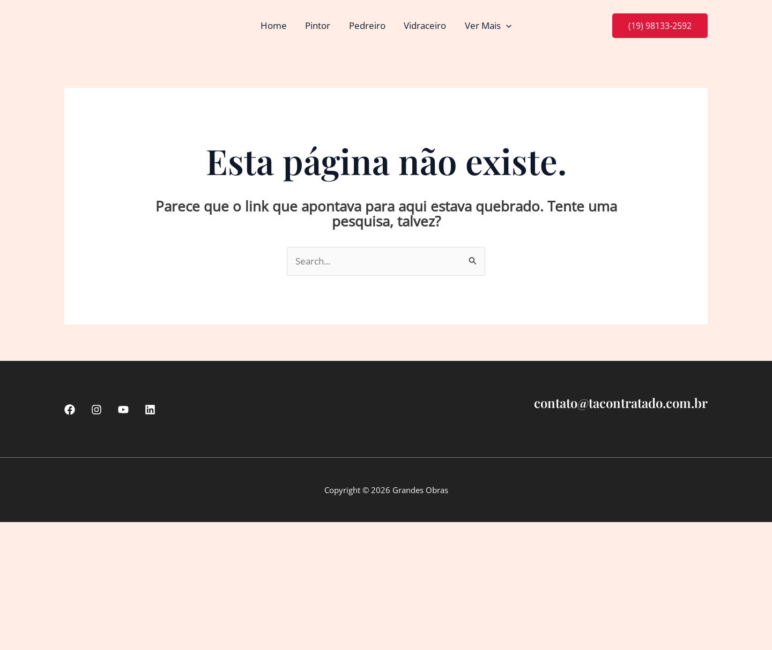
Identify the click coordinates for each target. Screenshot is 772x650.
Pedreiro (367, 25)
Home (274, 25)
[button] (505, 25)
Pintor (318, 25)
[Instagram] (96, 409)
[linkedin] (150, 409)
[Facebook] (69, 409)
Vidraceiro (425, 25)
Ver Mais (487, 25)
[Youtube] (123, 409)
